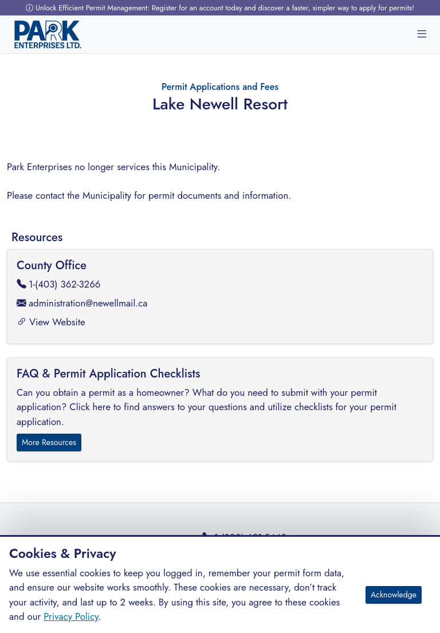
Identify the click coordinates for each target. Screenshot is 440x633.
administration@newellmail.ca (82, 303)
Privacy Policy (71, 616)
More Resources (49, 442)
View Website (51, 322)
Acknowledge (394, 594)
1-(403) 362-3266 (58, 284)
